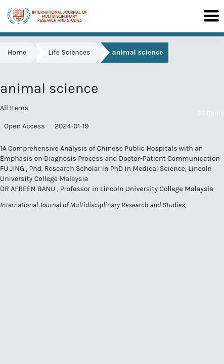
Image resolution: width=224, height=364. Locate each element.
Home (17, 52)
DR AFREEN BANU (28, 189)
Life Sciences (69, 52)
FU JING (13, 168)
